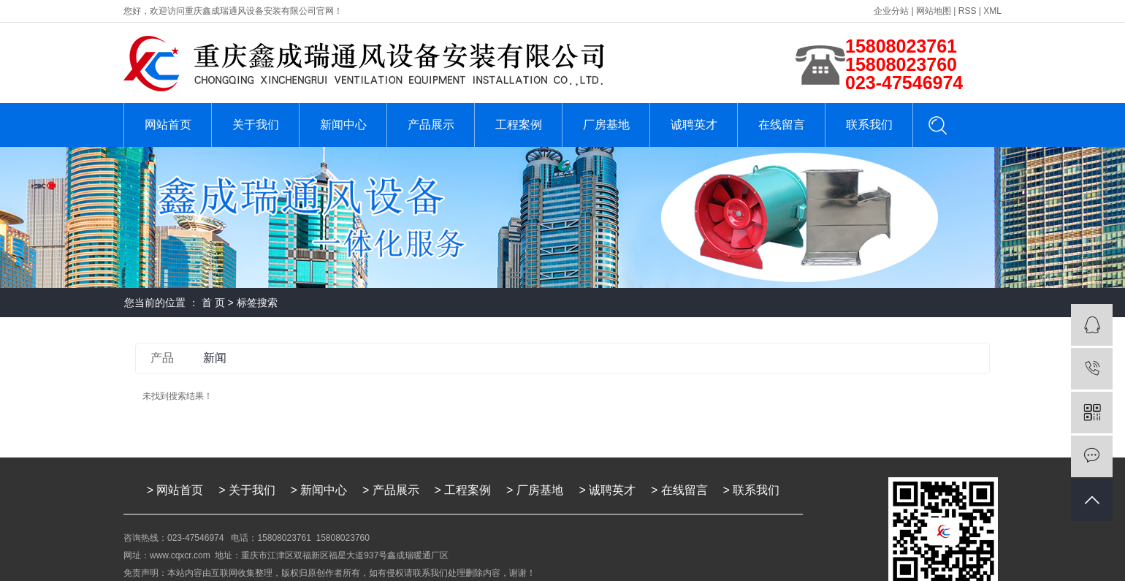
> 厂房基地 (536, 490)
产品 (162, 358)
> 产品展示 (390, 490)
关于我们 (255, 124)
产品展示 (431, 124)
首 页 (213, 302)
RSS (967, 11)
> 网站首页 (175, 490)
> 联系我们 (751, 490)
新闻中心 (343, 124)
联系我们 (869, 124)
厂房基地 (606, 124)
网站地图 (933, 11)
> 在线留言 (679, 490)
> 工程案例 (463, 490)
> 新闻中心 (319, 490)
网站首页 (168, 124)
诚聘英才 (694, 124)
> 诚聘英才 (607, 490)
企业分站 (891, 11)
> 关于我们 (246, 490)
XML (992, 11)
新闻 (214, 358)
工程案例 (518, 124)
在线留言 (781, 124)
